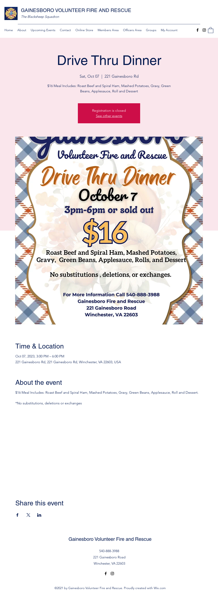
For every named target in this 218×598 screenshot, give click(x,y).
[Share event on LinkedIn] (39, 515)
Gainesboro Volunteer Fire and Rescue (110, 539)
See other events (109, 116)
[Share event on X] (28, 515)
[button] (210, 30)
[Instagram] (204, 30)
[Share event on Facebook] (17, 515)
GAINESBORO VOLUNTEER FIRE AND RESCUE (76, 10)
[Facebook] (197, 30)
